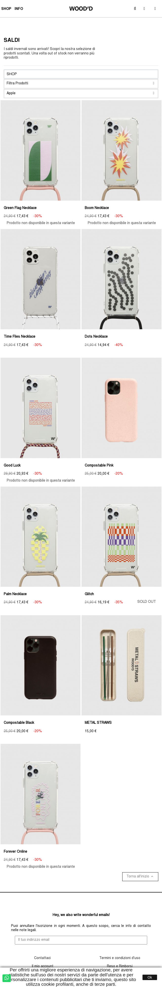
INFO (19, 9)
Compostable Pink (99, 466)
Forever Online (15, 852)
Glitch (89, 594)
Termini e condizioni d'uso (119, 958)
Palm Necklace (15, 594)
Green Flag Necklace (20, 208)
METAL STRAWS (98, 723)
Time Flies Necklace (19, 337)
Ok (150, 977)
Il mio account (42, 966)
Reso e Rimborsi (120, 966)
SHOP (6, 9)
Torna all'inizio (140, 876)
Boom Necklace (97, 208)
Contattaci (42, 958)
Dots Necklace (96, 337)
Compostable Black (19, 723)
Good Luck (12, 466)
